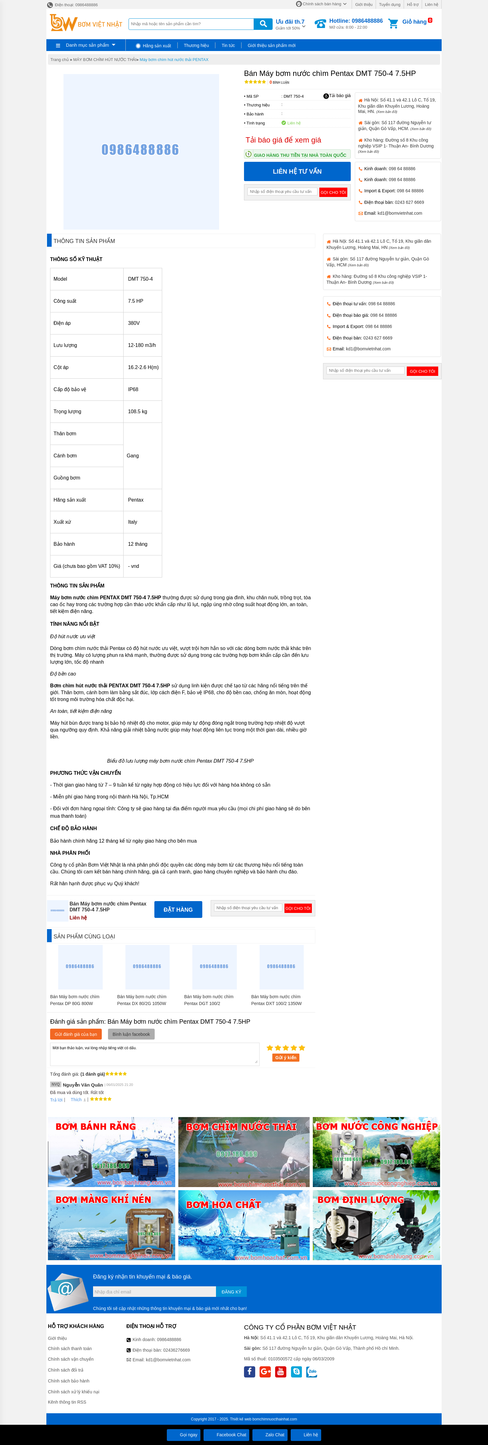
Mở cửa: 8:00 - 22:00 (356, 24)
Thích (74, 1099)
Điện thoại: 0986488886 (72, 4)
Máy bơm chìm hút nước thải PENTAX (174, 59)
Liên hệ (431, 4)
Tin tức (228, 45)
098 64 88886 (402, 168)
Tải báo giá (336, 96)
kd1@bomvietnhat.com (400, 213)
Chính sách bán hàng (322, 4)
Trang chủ (59, 59)
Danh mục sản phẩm (87, 45)
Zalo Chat (270, 1434)
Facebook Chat (226, 1434)
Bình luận (279, 82)
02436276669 (176, 1350)
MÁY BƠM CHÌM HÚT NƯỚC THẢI (104, 59)
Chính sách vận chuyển (71, 1359)
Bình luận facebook (131, 1034)
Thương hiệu (196, 45)
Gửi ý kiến (286, 1057)
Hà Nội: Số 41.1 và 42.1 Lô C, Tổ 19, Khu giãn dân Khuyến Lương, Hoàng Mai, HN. (397, 105)
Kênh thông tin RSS (67, 1402)
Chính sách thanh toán (70, 1348)
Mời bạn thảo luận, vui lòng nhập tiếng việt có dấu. (155, 1054)
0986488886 (169, 1339)
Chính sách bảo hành (68, 1380)
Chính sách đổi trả (65, 1370)
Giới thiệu (363, 4)
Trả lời (56, 1099)
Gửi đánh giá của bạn (76, 1034)
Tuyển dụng (390, 4)
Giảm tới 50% (290, 24)
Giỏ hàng (414, 22)
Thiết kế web (240, 1419)
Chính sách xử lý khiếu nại (73, 1391)
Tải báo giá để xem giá (283, 140)
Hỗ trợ (413, 4)
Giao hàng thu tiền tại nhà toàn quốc (300, 155)
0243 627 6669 (409, 202)
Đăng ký (231, 1291)
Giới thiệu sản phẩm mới (272, 45)
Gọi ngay (183, 1434)
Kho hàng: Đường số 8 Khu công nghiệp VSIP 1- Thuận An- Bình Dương (396, 145)
